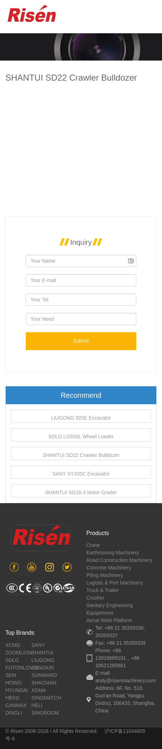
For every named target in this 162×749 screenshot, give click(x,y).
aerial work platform (109, 620)
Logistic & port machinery (115, 583)
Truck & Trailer (103, 590)
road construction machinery (119, 560)
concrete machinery (109, 568)
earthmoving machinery (113, 552)
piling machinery (105, 575)
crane (93, 545)
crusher (95, 598)
